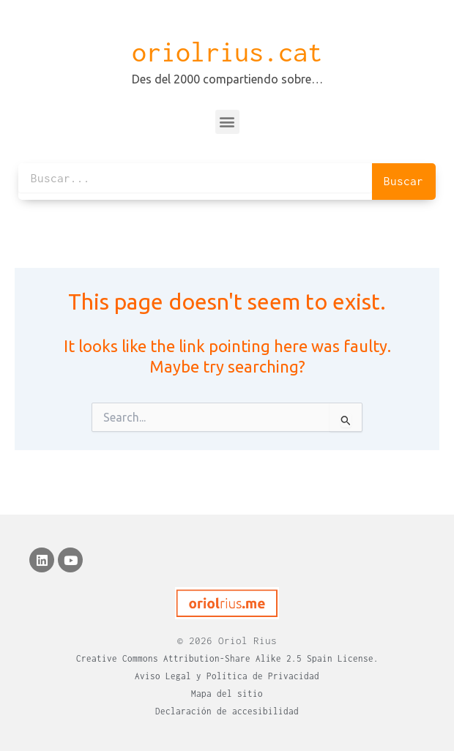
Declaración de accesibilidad (227, 711)
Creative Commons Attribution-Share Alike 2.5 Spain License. (227, 658)
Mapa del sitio (227, 693)
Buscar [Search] (403, 180)
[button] (227, 122)
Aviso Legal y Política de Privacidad (227, 676)
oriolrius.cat (227, 52)
